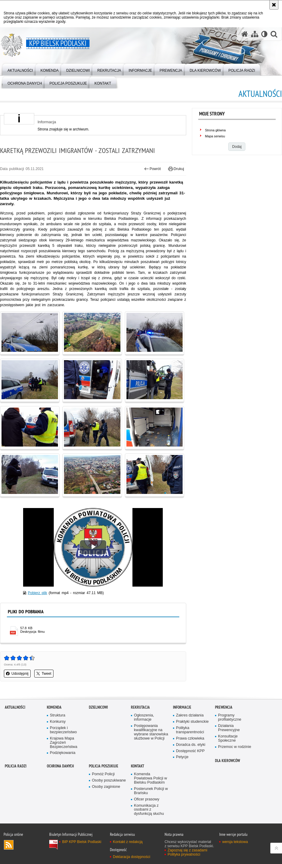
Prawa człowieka (190, 738)
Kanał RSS (9, 845)
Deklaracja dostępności (131, 857)
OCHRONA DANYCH (60, 766)
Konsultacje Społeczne (228, 738)
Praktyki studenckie (192, 722)
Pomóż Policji (103, 774)
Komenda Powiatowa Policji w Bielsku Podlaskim (150, 778)
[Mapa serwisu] (254, 34)
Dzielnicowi (98, 707)
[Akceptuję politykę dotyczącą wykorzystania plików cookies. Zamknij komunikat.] (273, 5)
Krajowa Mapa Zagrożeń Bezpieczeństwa (63, 743)
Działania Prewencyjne (229, 728)
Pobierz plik (37, 593)
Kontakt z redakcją (128, 842)
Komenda (54, 707)
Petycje (182, 757)
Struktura (57, 715)
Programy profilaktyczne (229, 717)
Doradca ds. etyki (190, 745)
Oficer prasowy (146, 799)
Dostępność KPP (190, 751)
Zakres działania (190, 715)
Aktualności (15, 707)
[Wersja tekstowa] (264, 34)
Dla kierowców (227, 760)
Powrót (152, 168)
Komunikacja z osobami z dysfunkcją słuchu (149, 810)
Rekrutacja (140, 707)
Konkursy (58, 722)
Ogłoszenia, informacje (144, 717)
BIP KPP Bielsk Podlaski (81, 842)
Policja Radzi (15, 766)
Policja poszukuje (103, 766)
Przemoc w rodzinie (234, 747)
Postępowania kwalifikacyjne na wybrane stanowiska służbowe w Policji (151, 732)
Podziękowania (62, 753)
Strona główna (215, 130)
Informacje (182, 707)
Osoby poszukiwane (109, 780)
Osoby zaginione (106, 787)
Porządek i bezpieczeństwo (63, 730)
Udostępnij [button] (17, 673)
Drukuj (176, 168)
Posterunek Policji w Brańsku (151, 791)
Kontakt (137, 766)
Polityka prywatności (184, 854)
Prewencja (223, 707)
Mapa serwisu (215, 136)
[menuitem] (20, 69)
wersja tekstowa (235, 842)
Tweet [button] (43, 673)
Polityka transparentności (190, 730)
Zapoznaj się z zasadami (187, 850)
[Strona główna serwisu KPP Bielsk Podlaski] (244, 34)
